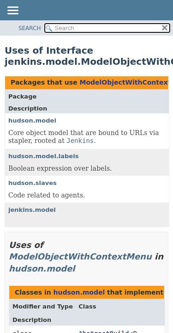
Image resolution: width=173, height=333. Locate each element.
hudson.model (32, 120)
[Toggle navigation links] (12, 11)
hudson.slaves (32, 182)
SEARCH (29, 28)
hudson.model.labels (43, 156)
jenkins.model (32, 209)
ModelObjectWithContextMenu (80, 256)
